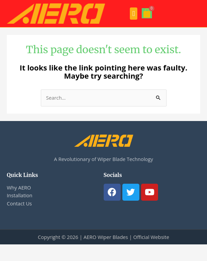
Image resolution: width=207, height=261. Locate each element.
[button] (133, 13)
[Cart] (147, 13)
